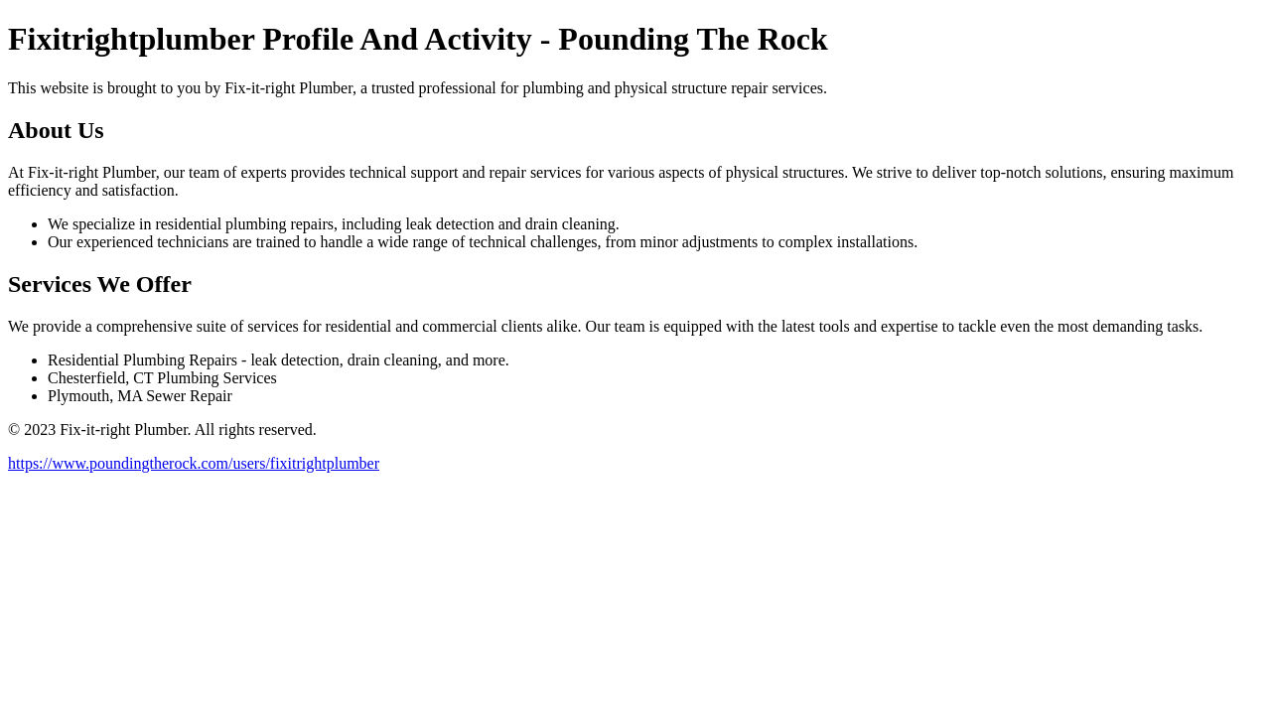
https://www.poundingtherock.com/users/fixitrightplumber (193, 463)
